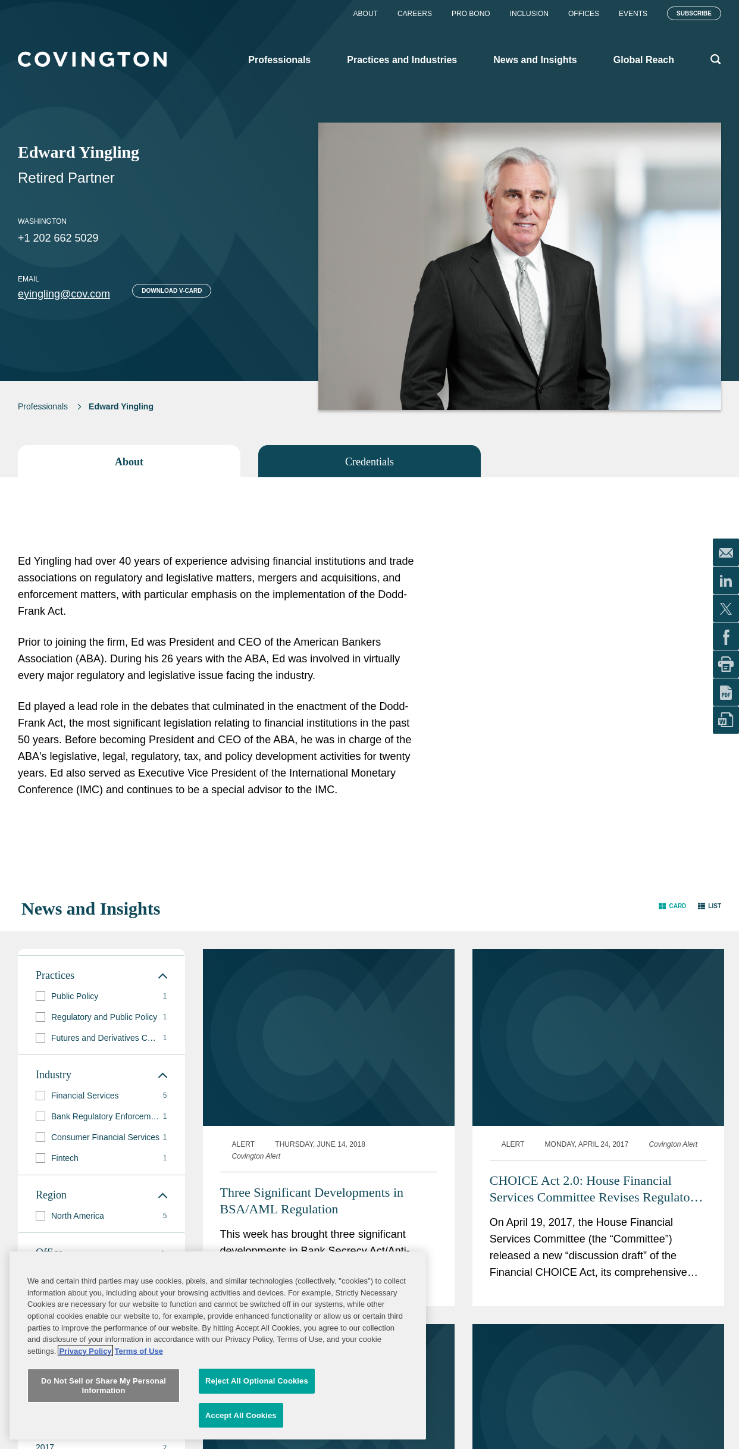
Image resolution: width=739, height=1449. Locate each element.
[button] (672, 906)
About (365, 14)
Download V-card (172, 290)
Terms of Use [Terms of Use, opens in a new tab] (139, 1381)
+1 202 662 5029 (58, 238)
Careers (414, 14)
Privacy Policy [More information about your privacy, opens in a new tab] (85, 1381)
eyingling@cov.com (64, 294)
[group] (101, 996)
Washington (42, 221)
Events (633, 14)
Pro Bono (471, 14)
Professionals (43, 406)
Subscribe (694, 13)
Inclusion (529, 14)
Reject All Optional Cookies (256, 1411)
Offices (583, 14)
